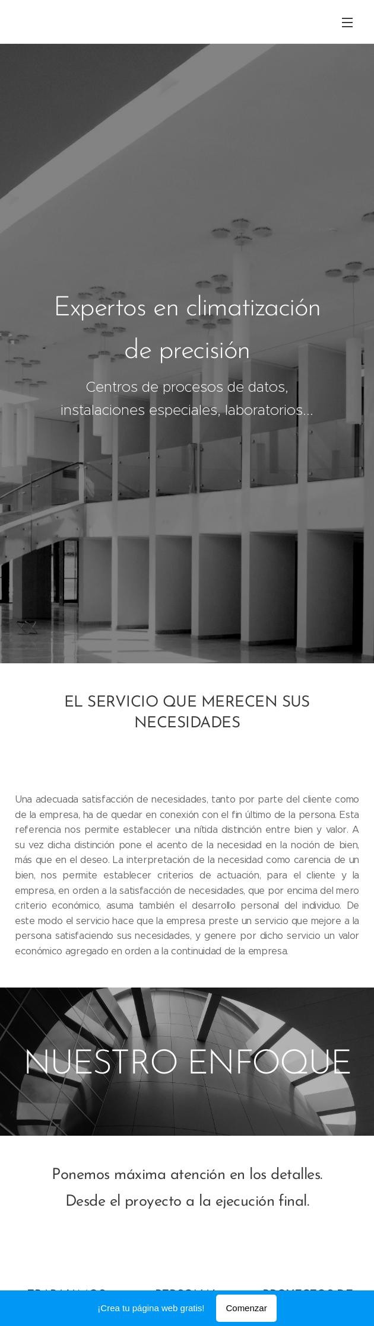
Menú (347, 22)
